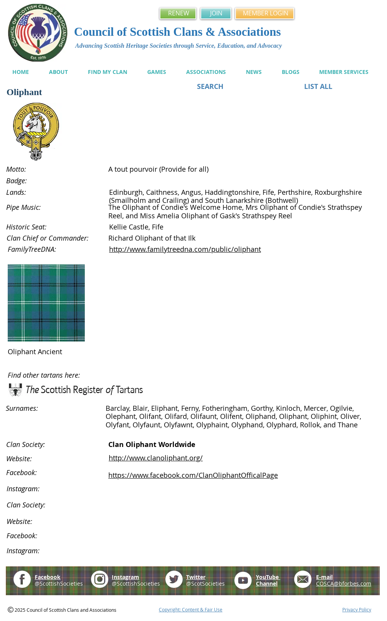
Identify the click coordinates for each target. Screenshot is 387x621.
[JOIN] (215, 13)
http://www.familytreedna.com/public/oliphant (185, 249)
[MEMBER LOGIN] (264, 13)
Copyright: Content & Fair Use (190, 609)
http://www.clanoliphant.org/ (156, 457)
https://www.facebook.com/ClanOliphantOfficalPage (193, 475)
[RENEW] (178, 13)
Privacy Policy (356, 609)
